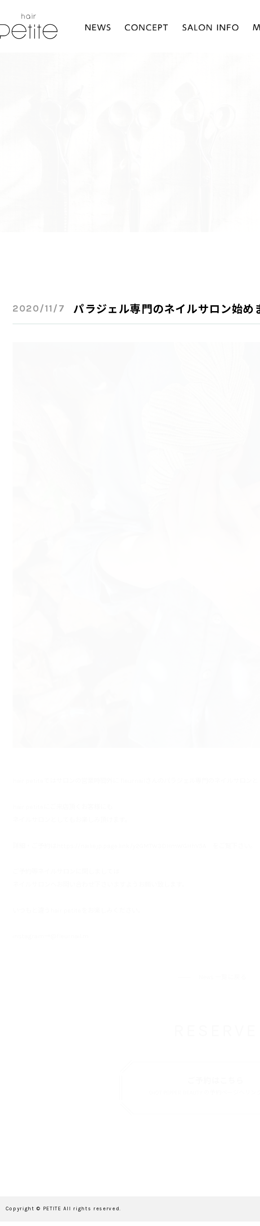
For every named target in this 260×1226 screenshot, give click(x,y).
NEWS (97, 27)
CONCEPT (146, 27)
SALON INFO (210, 27)
